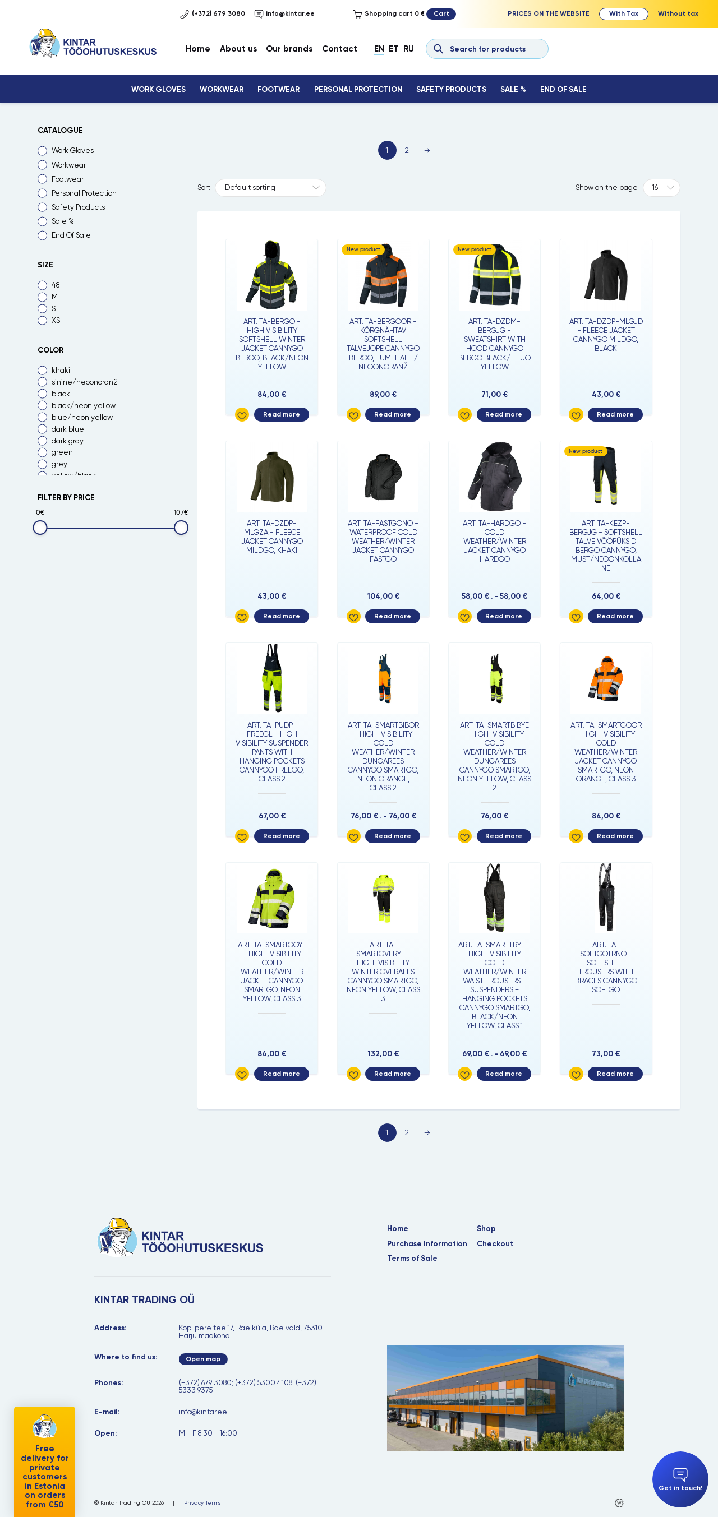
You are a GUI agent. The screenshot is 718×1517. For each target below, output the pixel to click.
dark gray (68, 441)
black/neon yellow (84, 405)
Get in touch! (680, 1480)
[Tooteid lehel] (661, 188)
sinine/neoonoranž (84, 382)
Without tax (678, 13)
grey (59, 464)
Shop (486, 1228)
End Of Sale (563, 89)
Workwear (221, 89)
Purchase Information (427, 1243)
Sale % (513, 89)
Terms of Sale (412, 1258)
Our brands (289, 49)
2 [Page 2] (407, 150)
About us (238, 49)
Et (394, 49)
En (379, 49)
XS (56, 320)
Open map (203, 1359)
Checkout (495, 1243)
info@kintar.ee (284, 14)
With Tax (623, 13)
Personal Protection (358, 89)
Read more (281, 414)
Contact (339, 49)
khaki (61, 370)
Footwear (278, 89)
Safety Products (451, 89)
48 (55, 285)
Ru (408, 49)
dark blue (68, 429)
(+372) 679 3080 (212, 14)
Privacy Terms (202, 1503)
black (61, 394)
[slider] (40, 527)
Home (198, 49)
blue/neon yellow (82, 417)
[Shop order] (270, 188)
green (62, 452)
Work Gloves (158, 89)
